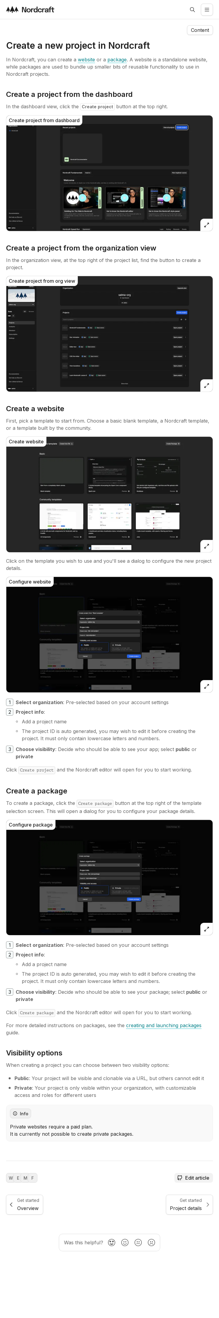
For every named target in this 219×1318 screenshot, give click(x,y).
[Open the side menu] (207, 10)
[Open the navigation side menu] (200, 30)
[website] (86, 59)
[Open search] (192, 10)
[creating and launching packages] (164, 1025)
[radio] (112, 1242)
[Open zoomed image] (206, 225)
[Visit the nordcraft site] (30, 9)
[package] (117, 59)
